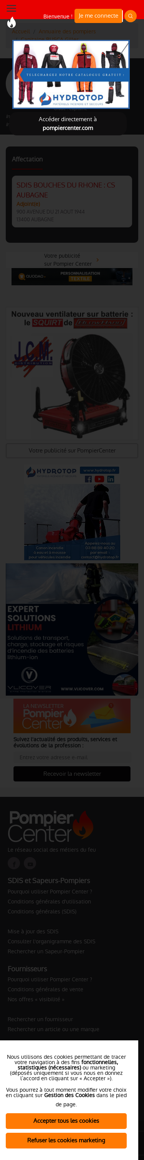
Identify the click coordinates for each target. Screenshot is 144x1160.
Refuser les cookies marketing (66, 1140)
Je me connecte (98, 16)
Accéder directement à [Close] (68, 123)
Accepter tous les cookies (66, 1121)
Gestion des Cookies (69, 1095)
